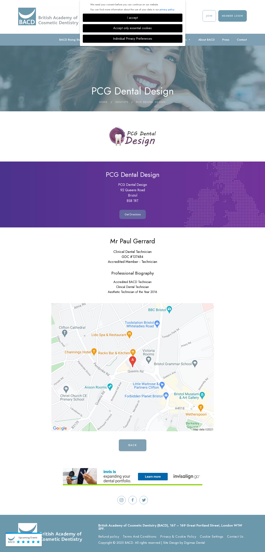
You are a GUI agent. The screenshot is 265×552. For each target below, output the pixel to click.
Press (225, 40)
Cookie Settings (211, 536)
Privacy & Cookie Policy (178, 536)
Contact (242, 40)
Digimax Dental (194, 542)
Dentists (122, 102)
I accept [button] (132, 18)
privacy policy (167, 9)
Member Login (232, 16)
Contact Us (235, 536)
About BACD (206, 40)
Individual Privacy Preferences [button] (132, 38)
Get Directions (133, 214)
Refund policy (108, 536)
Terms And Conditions (139, 536)
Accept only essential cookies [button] (132, 28)
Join (209, 16)
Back (132, 445)
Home (103, 102)
